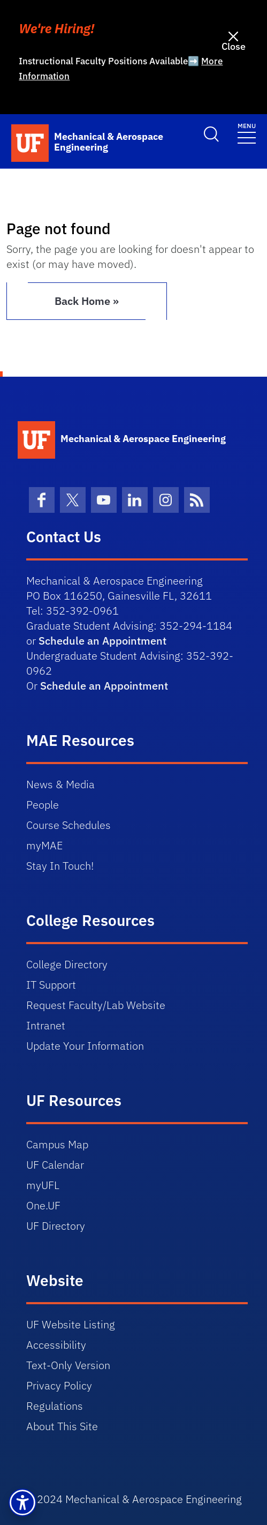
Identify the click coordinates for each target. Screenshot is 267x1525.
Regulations (54, 1406)
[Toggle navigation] (246, 132)
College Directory (67, 964)
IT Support (51, 984)
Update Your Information (85, 1045)
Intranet (45, 1025)
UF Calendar (55, 1164)
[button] (22, 1502)
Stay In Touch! (60, 865)
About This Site (62, 1426)
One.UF (43, 1205)
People (42, 804)
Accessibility (56, 1344)
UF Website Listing (70, 1324)
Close (234, 46)
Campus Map (57, 1144)
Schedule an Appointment (102, 640)
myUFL (42, 1185)
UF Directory (55, 1225)
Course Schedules (68, 825)
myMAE (44, 845)
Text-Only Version (68, 1365)
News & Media (60, 784)
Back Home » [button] (87, 301)
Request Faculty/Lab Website (95, 1005)
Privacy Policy (59, 1385)
